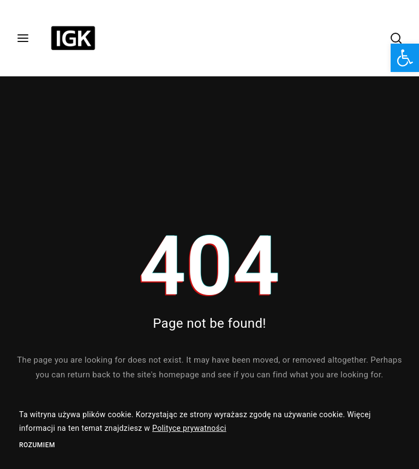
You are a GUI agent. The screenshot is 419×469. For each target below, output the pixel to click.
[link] (405, 58)
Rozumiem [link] (37, 445)
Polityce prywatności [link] (189, 428)
